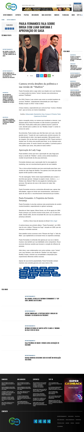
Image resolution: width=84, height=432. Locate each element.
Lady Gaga (23, 273)
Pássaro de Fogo (25, 275)
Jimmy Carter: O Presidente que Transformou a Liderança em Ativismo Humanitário (76, 67)
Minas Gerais (45, 273)
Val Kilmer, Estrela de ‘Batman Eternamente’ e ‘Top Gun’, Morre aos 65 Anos (9, 53)
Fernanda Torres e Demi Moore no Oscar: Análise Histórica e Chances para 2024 (8, 399)
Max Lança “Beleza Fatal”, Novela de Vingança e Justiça (8, 403)
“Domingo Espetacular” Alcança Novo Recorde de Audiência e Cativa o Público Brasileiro (8, 393)
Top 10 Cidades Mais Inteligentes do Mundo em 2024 (55, 384)
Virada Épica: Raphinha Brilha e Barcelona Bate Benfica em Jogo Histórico (39, 394)
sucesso (31, 277)
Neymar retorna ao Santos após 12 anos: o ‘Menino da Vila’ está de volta (42, 329)
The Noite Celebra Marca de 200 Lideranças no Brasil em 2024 (75, 76)
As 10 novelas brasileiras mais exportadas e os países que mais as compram (56, 388)
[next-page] (67, 100)
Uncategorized (74, 90)
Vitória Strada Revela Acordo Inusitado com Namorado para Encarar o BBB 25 (24, 398)
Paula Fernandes (45, 275)
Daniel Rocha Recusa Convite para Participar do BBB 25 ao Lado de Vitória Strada (78, 8)
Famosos (72, 63)
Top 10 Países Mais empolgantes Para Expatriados (53, 392)
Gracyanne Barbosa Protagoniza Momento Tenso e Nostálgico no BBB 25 (24, 403)
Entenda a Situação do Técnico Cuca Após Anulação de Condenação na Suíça (75, 58)
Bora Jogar (53, 221)
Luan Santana (34, 273)
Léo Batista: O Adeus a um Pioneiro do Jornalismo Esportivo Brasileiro (39, 399)
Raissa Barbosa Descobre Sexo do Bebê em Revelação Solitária (43, 359)
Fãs (31, 270)
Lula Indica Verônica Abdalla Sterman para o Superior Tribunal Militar (9, 121)
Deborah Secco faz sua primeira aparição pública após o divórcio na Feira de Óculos (56, 402)
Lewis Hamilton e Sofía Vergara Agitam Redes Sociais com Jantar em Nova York (40, 404)
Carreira (43, 268)
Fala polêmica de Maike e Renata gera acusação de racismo (42, 344)
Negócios (5, 117)
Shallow (23, 277)
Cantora (34, 268)
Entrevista (24, 270)
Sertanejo (56, 275)
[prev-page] (64, 100)
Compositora (53, 268)
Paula (35, 275)
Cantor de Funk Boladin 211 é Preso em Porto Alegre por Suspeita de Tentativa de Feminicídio (75, 93)
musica (54, 273)
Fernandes (39, 270)
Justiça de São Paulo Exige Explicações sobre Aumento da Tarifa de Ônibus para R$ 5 (75, 85)
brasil (26, 268)
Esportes (5, 92)
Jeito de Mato (49, 270)
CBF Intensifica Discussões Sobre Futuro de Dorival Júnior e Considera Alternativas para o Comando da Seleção (8, 98)
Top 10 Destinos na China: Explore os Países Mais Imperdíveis (55, 397)
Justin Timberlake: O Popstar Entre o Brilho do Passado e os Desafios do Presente (9, 75)
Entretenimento (77, 3)
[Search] (70, 5)
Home (3, 20)
